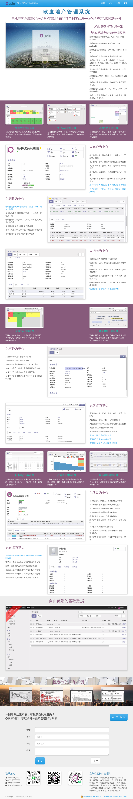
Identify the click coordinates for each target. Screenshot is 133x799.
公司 (28, 744)
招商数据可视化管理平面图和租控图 (104, 289)
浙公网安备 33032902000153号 (95, 796)
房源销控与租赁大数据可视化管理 (103, 443)
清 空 (95, 761)
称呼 (28, 730)
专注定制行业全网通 (27, 3)
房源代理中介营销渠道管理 (100, 435)
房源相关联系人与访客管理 (100, 439)
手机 (28, 737)
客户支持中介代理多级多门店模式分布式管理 (107, 185)
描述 (28, 750)
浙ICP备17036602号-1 (118, 796)
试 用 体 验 (118, 717)
